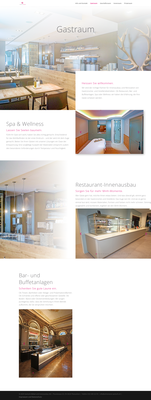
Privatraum (128, 3)
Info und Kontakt (81, 3)
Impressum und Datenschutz (30, 397)
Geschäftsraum (105, 3)
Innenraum (117, 3)
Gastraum (93, 3)
